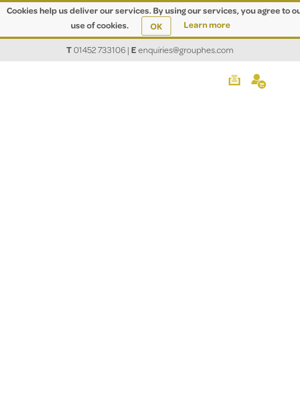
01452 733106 (99, 49)
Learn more (207, 24)
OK (156, 26)
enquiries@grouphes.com (186, 49)
